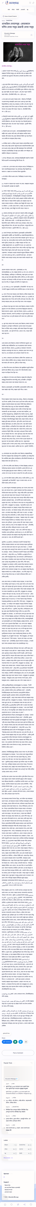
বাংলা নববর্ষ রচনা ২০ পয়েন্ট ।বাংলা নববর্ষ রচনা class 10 (18, 1129)
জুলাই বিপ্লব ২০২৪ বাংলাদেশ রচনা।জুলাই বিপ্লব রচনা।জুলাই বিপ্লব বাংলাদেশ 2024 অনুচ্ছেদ (17, 1087)
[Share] (24, 1204)
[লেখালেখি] (23, 9)
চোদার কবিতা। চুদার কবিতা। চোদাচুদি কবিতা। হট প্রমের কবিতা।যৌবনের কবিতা (18, 1120)
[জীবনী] (17, 9)
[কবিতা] (13, 9)
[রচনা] (9, 9)
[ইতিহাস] (11, 1145)
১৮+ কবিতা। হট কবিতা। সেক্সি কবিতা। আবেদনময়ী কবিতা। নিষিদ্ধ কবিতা (18, 1102)
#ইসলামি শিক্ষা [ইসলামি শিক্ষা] (6, 1033)
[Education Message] (9, 33)
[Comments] (31, 1204)
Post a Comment (18, 1053)
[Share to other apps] (26, 1042)
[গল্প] (27, 9)
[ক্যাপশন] (25, 1149)
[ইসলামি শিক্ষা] (16, 1107)
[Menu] (18, 1204)
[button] (33, 2)
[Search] (30, 2)
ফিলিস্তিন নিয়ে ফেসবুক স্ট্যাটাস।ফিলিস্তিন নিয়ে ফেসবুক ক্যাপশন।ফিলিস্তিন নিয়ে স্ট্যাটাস (17, 1111)
